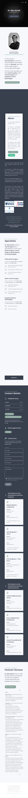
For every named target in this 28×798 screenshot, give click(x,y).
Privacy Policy (11, 793)
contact (11, 155)
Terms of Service (18, 793)
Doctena (8, 431)
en (23, 2)
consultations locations (12, 82)
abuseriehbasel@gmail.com (13, 416)
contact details (14, 16)
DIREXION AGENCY (15, 789)
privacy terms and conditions (11, 480)
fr (21, 2)
